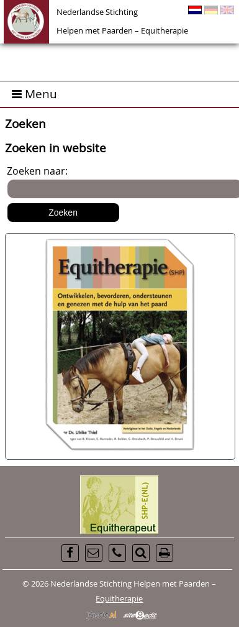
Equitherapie (119, 598)
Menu (34, 93)
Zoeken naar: (37, 171)
